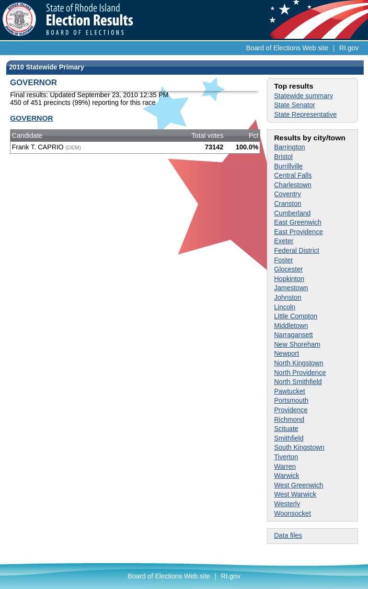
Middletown (291, 325)
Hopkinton (289, 279)
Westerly (287, 504)
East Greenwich (298, 222)
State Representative (305, 114)
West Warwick (295, 494)
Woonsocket (292, 513)
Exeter (283, 241)
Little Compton (295, 316)
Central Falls (293, 175)
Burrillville (288, 166)
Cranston (287, 203)
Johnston (287, 297)
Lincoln (284, 307)
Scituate (286, 428)
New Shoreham (297, 344)
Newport (286, 353)
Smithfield (288, 438)
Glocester (288, 269)
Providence (291, 410)
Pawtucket (289, 391)
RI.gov (348, 48)
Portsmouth (291, 400)
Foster (283, 260)
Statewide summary (303, 96)
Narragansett (293, 335)
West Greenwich (298, 485)
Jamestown (291, 288)
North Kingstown (298, 363)
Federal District (296, 250)
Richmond (289, 419)
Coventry (287, 194)
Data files (288, 535)
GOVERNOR (31, 118)
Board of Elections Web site (287, 48)
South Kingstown (299, 447)
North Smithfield (298, 381)
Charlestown (292, 185)
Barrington (289, 147)
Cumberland (292, 213)
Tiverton (286, 457)
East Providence (298, 232)
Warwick (286, 475)
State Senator (294, 105)
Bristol (283, 156)
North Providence (300, 372)
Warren (285, 466)
